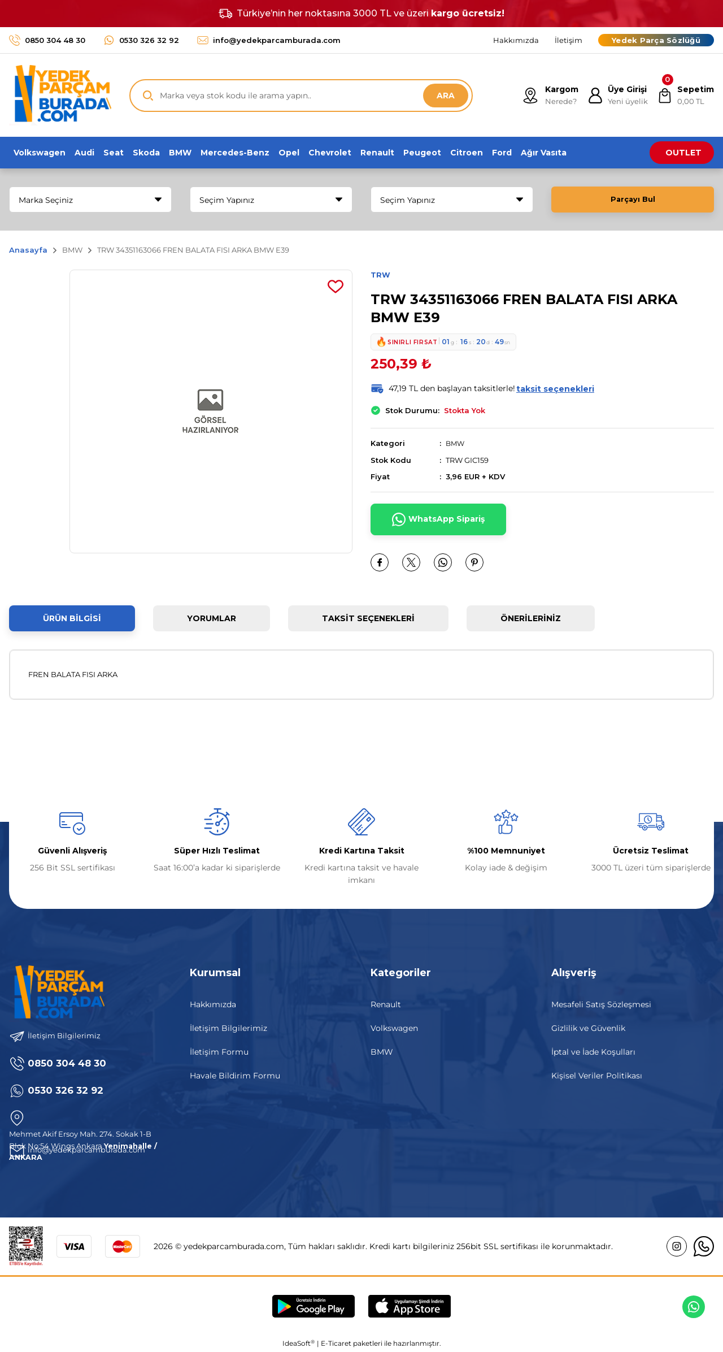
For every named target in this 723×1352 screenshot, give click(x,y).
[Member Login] (614, 95)
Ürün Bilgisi (72, 618)
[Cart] (684, 95)
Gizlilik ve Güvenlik (588, 1028)
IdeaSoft (298, 1343)
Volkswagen (394, 1028)
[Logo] (60, 95)
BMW (456, 443)
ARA (446, 95)
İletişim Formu (219, 1052)
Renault (386, 1004)
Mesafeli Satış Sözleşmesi (601, 1004)
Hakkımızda (213, 1004)
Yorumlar (211, 618)
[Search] (301, 95)
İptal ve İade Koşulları (593, 1052)
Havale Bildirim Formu (235, 1076)
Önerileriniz (530, 618)
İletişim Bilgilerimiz (228, 1028)
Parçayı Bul (632, 199)
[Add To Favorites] (335, 286)
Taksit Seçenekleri (368, 618)
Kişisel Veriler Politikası (596, 1076)
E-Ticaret (336, 1344)
